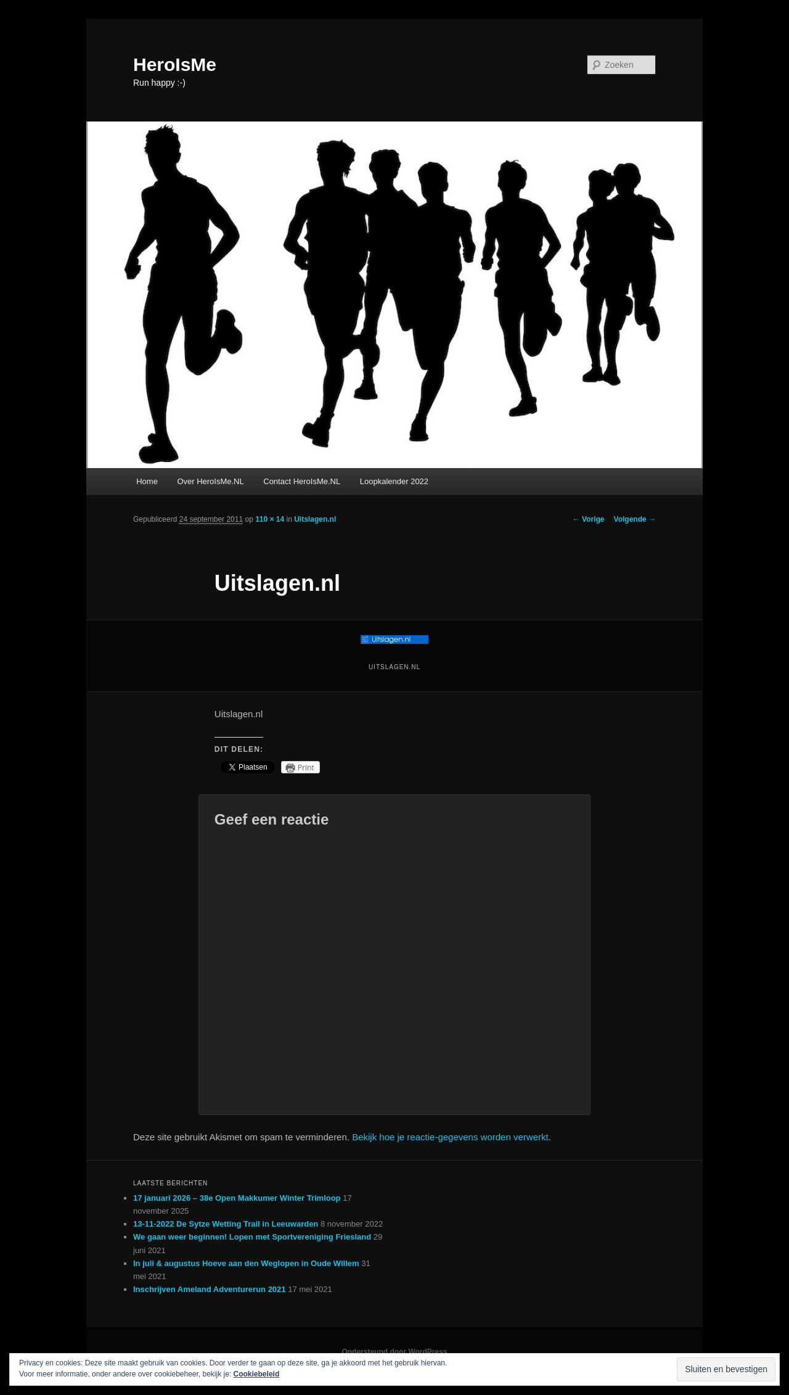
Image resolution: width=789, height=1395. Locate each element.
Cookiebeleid (257, 1374)
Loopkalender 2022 (394, 481)
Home (147, 481)
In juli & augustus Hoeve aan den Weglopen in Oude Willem (246, 1263)
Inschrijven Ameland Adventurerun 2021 (209, 1289)
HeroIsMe (174, 64)
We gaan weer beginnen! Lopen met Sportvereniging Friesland (252, 1236)
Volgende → (635, 519)
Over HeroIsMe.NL (210, 481)
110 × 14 (269, 519)
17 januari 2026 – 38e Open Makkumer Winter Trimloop (237, 1198)
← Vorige (589, 519)
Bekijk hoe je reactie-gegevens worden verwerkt (450, 1137)
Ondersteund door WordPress (394, 1352)
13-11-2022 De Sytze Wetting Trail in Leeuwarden (225, 1223)
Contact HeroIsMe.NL (301, 481)
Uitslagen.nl (315, 519)
